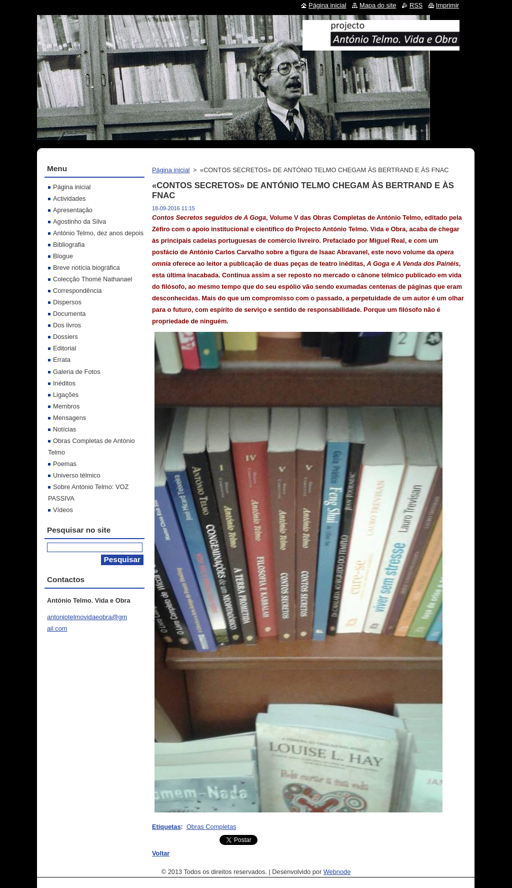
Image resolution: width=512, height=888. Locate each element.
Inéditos (64, 383)
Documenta (69, 313)
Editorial (64, 348)
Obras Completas (211, 826)
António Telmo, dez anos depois (98, 233)
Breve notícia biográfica (86, 267)
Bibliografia (68, 244)
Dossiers (65, 336)
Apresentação (72, 210)
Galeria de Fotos (76, 371)
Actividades (69, 198)
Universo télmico (76, 475)
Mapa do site (378, 5)
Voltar (161, 853)
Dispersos (67, 302)
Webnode (337, 871)
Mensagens (69, 417)
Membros (66, 406)
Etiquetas (166, 826)
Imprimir (447, 5)
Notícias (64, 429)
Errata (61, 359)
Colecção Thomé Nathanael (92, 279)
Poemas (64, 464)
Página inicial (171, 170)
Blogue (63, 256)
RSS (416, 5)
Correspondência (77, 290)
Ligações (65, 394)
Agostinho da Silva (79, 221)
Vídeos (63, 510)
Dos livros (67, 325)
